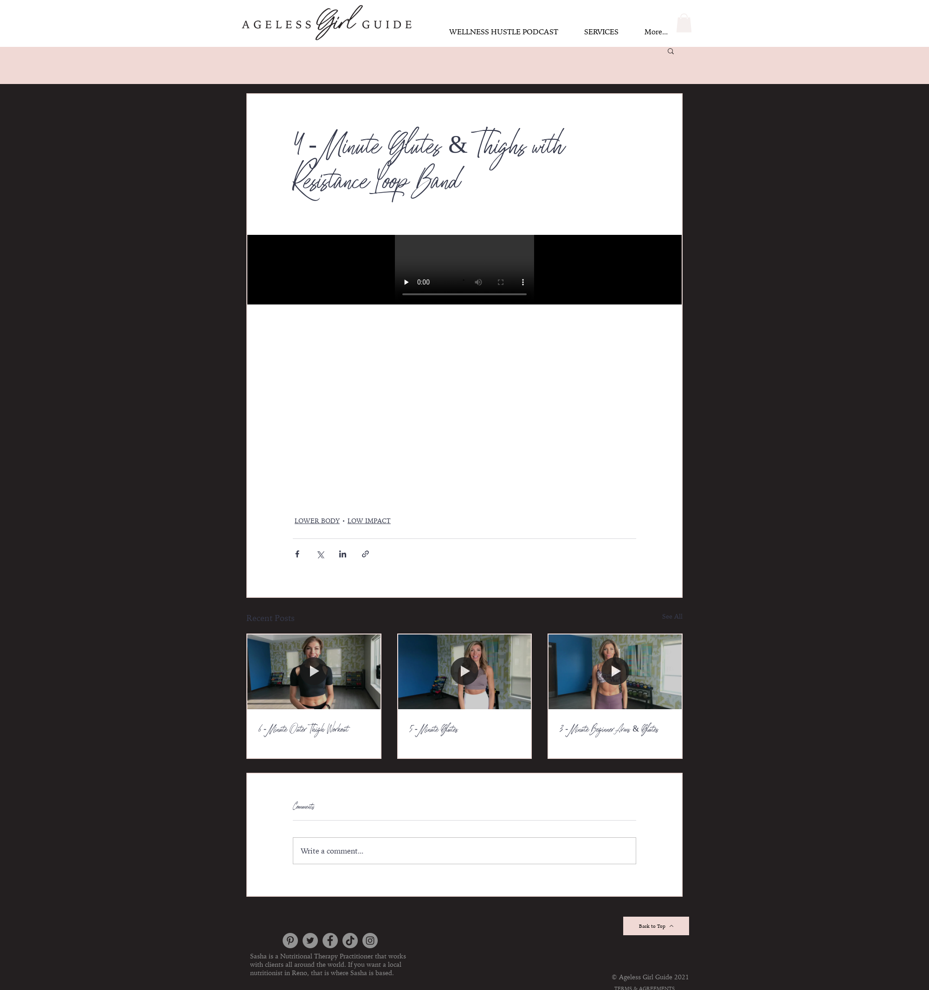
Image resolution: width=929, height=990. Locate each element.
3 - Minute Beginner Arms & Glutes (609, 729)
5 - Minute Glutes (433, 729)
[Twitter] (310, 940)
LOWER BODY (317, 521)
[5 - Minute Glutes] (464, 671)
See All (672, 616)
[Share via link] (365, 554)
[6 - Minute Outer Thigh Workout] (314, 671)
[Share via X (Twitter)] (320, 554)
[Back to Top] (656, 926)
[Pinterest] (290, 940)
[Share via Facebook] (297, 554)
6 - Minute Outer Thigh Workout (303, 729)
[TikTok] (350, 940)
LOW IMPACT (369, 521)
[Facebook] (330, 940)
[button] (684, 22)
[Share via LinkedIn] (342, 554)
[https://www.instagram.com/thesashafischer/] (370, 940)
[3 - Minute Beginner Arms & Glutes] (615, 671)
